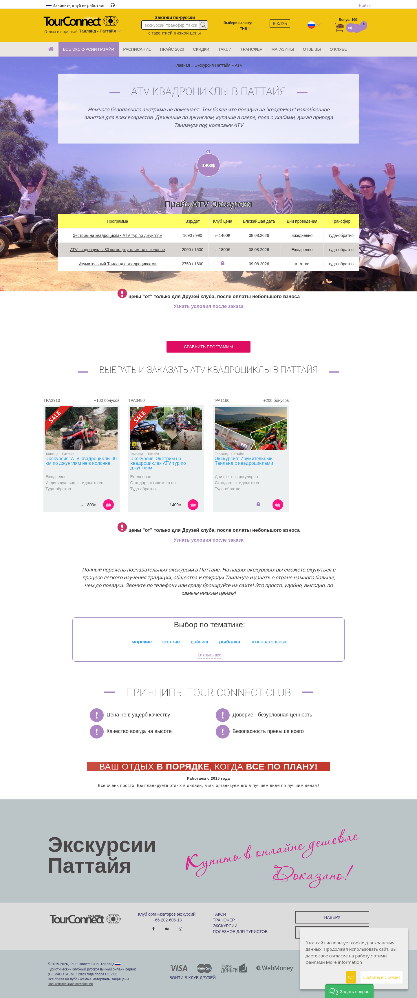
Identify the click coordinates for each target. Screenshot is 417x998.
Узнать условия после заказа (208, 306)
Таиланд (51, 454)
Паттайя (68, 454)
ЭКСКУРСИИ (225, 925)
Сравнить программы (208, 346)
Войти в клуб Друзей (192, 977)
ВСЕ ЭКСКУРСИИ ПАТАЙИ (88, 49)
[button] (349, 991)
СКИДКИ (201, 49)
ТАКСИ (225, 49)
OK (351, 977)
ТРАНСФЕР (251, 49)
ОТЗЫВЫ (312, 49)
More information (344, 962)
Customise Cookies (381, 977)
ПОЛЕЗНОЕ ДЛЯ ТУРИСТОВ (240, 931)
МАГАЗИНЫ (282, 49)
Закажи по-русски (175, 17)
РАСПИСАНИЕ (137, 49)
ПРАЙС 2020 (172, 49)
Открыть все (209, 655)
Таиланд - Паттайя (97, 31)
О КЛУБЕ (338, 49)
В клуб (280, 23)
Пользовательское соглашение (70, 984)
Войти (365, 5)
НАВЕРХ (332, 917)
